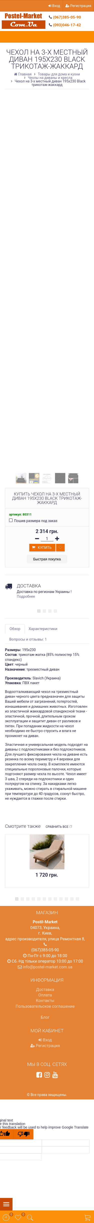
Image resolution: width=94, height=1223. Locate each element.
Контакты (45, 1000)
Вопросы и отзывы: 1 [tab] (28, 639)
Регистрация (78, 6)
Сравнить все (59, 827)
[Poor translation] (23, 1134)
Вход (54, 6)
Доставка (45, 989)
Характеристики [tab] (43, 629)
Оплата (45, 995)
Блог (45, 1017)
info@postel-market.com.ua (47, 967)
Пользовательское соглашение (45, 1006)
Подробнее (26, 596)
